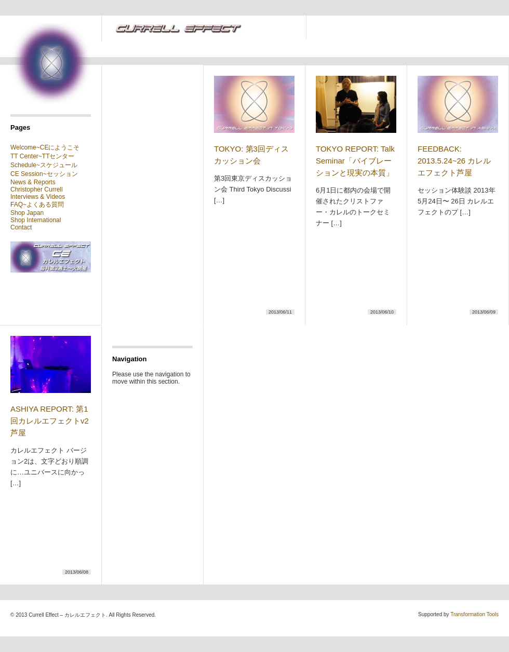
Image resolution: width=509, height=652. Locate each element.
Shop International (35, 220)
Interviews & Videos (37, 196)
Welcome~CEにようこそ (44, 147)
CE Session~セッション (44, 174)
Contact (21, 227)
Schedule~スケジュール (43, 165)
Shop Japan (27, 212)
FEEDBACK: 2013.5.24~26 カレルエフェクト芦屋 (454, 160)
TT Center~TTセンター (42, 156)
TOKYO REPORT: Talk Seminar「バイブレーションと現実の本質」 (355, 160)
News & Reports (33, 182)
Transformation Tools (474, 614)
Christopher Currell (36, 189)
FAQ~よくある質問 (37, 204)
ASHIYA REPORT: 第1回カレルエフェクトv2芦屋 (49, 420)
